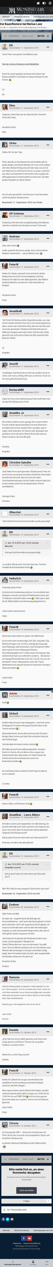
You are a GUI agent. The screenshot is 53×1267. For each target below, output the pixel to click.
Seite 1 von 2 (28, 36)
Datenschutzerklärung (31, 1243)
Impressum (17, 1243)
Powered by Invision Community (26, 1249)
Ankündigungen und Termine (35, 27)
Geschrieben (24, 48)
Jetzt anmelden (26, 1190)
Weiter (40, 36)
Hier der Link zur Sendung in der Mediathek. (20, 64)
